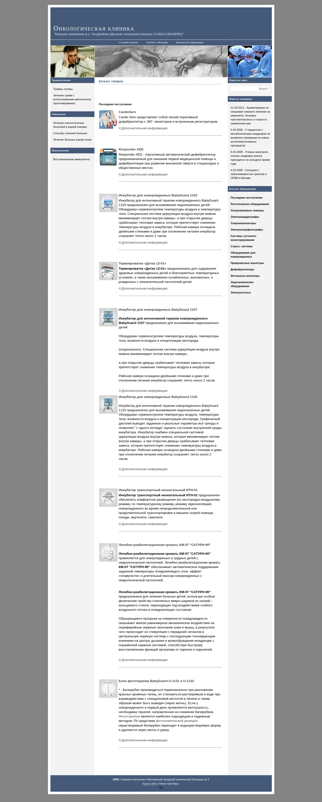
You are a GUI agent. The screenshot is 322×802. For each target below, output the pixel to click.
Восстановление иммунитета (71, 159)
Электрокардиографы (245, 216)
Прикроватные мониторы (247, 263)
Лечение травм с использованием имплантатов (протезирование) (72, 99)
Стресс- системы (242, 246)
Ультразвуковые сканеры (247, 210)
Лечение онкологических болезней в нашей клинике (70, 124)
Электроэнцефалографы (247, 229)
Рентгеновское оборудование (250, 204)
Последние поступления (247, 197)
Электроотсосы (241, 292)
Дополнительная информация (143, 128)
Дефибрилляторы (242, 269)
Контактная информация (189, 42)
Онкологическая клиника (94, 28)
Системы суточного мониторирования (243, 237)
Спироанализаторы (243, 223)
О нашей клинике (128, 42)
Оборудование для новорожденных (243, 254)
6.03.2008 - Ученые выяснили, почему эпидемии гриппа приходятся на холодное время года (250, 157)
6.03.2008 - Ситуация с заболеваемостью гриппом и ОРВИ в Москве (249, 174)
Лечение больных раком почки (72, 139)
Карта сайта (150, 783)
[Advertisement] (156, 93)
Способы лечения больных (70, 133)
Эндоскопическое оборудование (242, 284)
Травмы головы (63, 88)
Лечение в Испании (157, 42)
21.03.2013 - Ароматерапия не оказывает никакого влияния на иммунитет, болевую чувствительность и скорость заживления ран (250, 115)
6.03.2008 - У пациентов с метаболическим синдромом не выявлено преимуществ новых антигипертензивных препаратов (250, 137)
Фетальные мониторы (245, 275)
